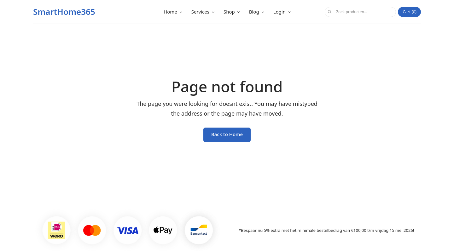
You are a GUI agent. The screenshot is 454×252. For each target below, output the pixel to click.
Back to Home (227, 134)
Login (279, 12)
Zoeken (329, 12)
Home (170, 12)
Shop (229, 12)
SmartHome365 (64, 11)
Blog (254, 12)
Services (200, 12)
